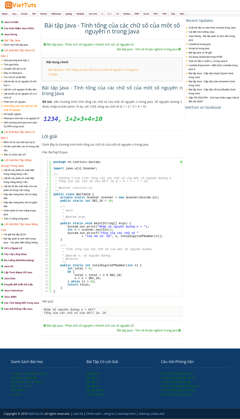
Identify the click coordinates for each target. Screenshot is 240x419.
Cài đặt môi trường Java (201, 32)
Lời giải (52, 74)
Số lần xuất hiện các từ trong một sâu (21, 148)
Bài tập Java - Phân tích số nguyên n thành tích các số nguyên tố (89, 45)
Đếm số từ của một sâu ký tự (19, 142)
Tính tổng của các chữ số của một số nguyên (20, 108)
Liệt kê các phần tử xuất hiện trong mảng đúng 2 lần (19, 180)
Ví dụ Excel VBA (95, 394)
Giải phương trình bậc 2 (16, 60)
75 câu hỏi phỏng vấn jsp (176, 382)
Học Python (18, 390)
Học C (15, 386)
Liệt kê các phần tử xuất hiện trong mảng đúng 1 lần (19, 172)
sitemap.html (127, 414)
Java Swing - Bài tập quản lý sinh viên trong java (212, 38)
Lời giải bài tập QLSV (15, 234)
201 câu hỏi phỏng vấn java (177, 373)
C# (29, 386)
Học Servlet (18, 382)
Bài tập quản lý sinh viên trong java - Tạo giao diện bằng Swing (21, 240)
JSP (29, 382)
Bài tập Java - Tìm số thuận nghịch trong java (149, 50)
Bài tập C (91, 378)
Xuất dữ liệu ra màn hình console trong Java (212, 28)
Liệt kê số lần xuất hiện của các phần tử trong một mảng (20, 188)
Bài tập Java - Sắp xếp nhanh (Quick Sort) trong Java (211, 75)
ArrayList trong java (199, 48)
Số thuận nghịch (12, 114)
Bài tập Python (95, 390)
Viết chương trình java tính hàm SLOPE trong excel (20, 124)
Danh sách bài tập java (16, 45)
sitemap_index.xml (151, 414)
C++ (23, 386)
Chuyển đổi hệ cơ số (15, 69)
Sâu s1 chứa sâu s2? (15, 154)
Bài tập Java (93, 373)
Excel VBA (31, 378)
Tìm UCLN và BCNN (15, 77)
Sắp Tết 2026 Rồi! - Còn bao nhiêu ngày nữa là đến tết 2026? (214, 100)
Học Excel (17, 378)
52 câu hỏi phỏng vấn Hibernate (180, 386)
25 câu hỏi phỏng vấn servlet (178, 378)
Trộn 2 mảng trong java (16, 218)
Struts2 (38, 382)
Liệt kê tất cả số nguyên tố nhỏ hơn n (20, 83)
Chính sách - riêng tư (100, 414)
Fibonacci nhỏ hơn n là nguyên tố (21, 118)
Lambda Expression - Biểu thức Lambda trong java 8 (213, 67)
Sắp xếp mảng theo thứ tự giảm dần (20, 204)
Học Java (16, 373)
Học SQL (16, 394)
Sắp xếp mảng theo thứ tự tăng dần (20, 196)
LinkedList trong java (200, 44)
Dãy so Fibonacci (13, 73)
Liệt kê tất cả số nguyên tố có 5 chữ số (20, 96)
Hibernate (30, 373)
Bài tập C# (92, 386)
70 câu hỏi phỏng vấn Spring (178, 390)
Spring (43, 373)
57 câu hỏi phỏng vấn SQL (176, 394)
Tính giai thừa (11, 64)
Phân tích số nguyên (15, 102)
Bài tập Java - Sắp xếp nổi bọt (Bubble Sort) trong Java (212, 92)
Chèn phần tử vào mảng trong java (19, 212)
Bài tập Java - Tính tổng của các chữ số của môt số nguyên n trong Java (93, 70)
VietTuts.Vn (37, 414)
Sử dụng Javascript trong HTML (206, 57)
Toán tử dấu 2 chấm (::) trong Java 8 (208, 61)
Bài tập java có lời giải (200, 53)
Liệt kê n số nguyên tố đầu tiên (20, 89)
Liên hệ (78, 414)
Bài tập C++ (93, 382)
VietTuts (31, 5)
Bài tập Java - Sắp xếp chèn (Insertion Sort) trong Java (212, 83)
